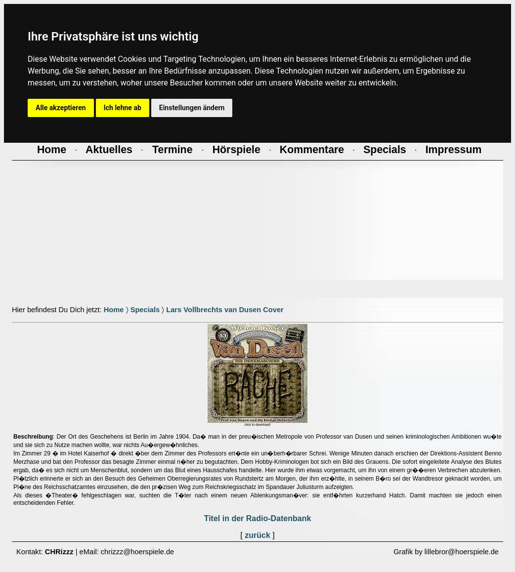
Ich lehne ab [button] (122, 108)
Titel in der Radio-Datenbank (257, 518)
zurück (257, 535)
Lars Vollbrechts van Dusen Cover (225, 310)
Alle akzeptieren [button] (61, 108)
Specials (145, 310)
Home (114, 310)
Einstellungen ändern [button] (192, 108)
